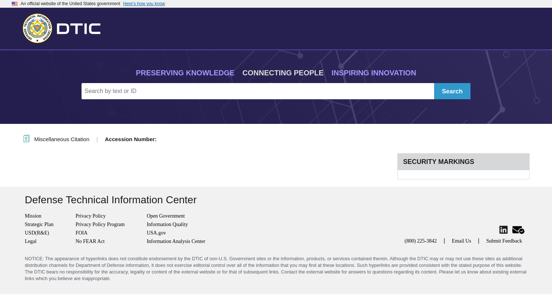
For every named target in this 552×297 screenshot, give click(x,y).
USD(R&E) (37, 233)
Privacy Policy (91, 216)
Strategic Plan (39, 224)
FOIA (82, 233)
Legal (31, 241)
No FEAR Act (90, 241)
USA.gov (156, 233)
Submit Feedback (504, 241)
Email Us (461, 241)
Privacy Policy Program (100, 224)
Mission (33, 216)
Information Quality (167, 224)
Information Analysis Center (176, 241)
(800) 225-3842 (421, 241)
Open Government (166, 216)
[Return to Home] (65, 27)
